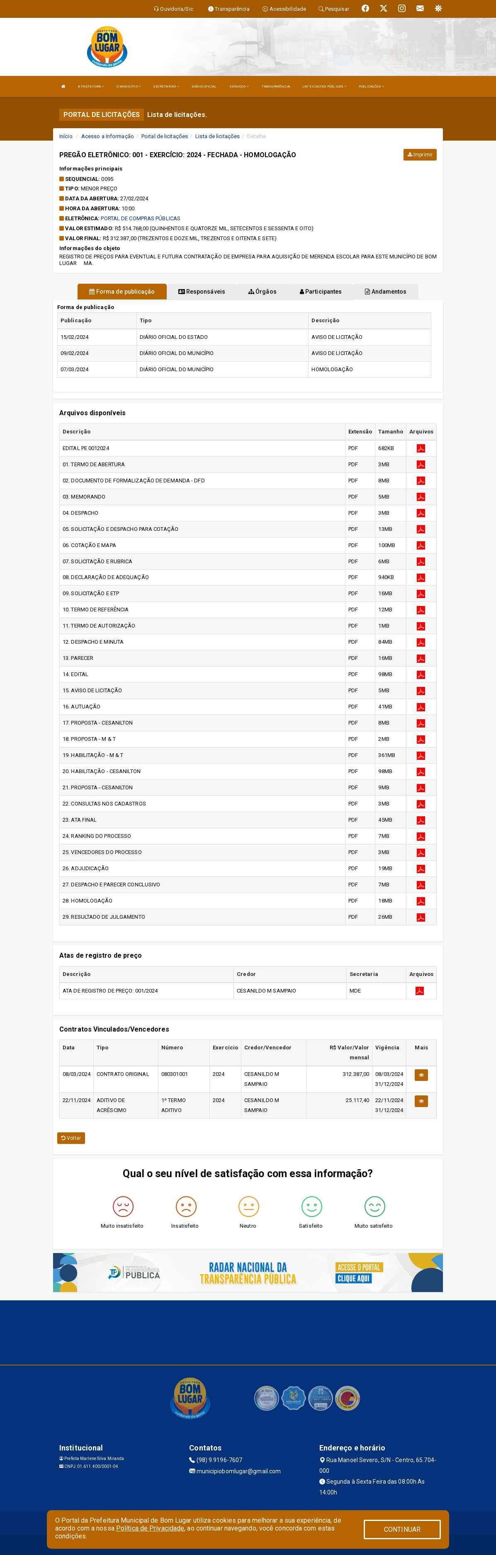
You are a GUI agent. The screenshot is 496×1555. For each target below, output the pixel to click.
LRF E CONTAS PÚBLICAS (324, 86)
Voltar (71, 1138)
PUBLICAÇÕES (371, 86)
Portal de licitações (164, 136)
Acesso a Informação (107, 136)
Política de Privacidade (150, 1528)
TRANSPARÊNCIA (276, 86)
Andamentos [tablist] (385, 291)
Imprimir (420, 155)
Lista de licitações (217, 136)
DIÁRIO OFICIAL (204, 86)
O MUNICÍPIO (129, 86)
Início (66, 136)
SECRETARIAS (166, 86)
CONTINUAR (402, 1529)
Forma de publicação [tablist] (122, 291)
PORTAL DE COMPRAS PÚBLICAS (140, 218)
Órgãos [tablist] (262, 291)
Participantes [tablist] (321, 291)
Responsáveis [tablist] (201, 291)
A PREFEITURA (91, 86)
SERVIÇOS (239, 86)
